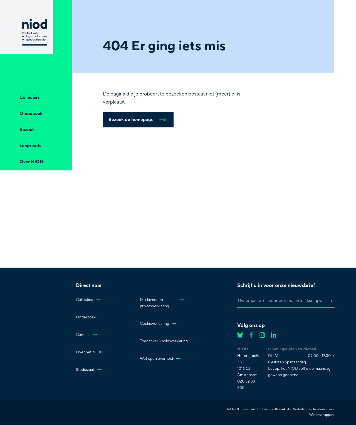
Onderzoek (89, 317)
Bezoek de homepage (138, 119)
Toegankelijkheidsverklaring (162, 341)
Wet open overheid (160, 358)
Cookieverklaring (158, 323)
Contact (87, 334)
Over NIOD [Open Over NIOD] (31, 162)
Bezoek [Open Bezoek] (27, 129)
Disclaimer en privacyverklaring (162, 303)
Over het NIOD (93, 352)
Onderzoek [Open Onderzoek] (31, 113)
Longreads (30, 146)
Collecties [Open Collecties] (29, 97)
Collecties (88, 299)
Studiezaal (89, 369)
